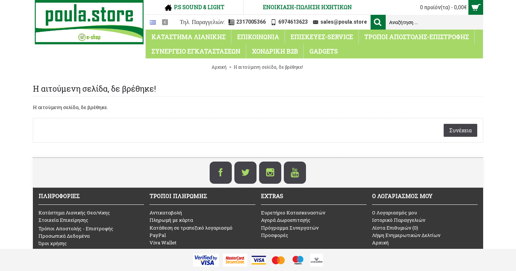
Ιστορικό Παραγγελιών (398, 220)
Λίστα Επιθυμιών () (395, 227)
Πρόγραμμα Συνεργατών (290, 227)
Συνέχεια (460, 130)
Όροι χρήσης (52, 243)
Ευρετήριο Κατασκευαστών (293, 212)
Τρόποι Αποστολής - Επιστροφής (75, 228)
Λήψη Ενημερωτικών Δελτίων (406, 235)
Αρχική (380, 242)
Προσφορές (274, 235)
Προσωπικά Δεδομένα (64, 236)
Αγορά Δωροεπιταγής (285, 220)
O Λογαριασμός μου (394, 212)
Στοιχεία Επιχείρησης (63, 220)
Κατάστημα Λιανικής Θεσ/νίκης (74, 212)
